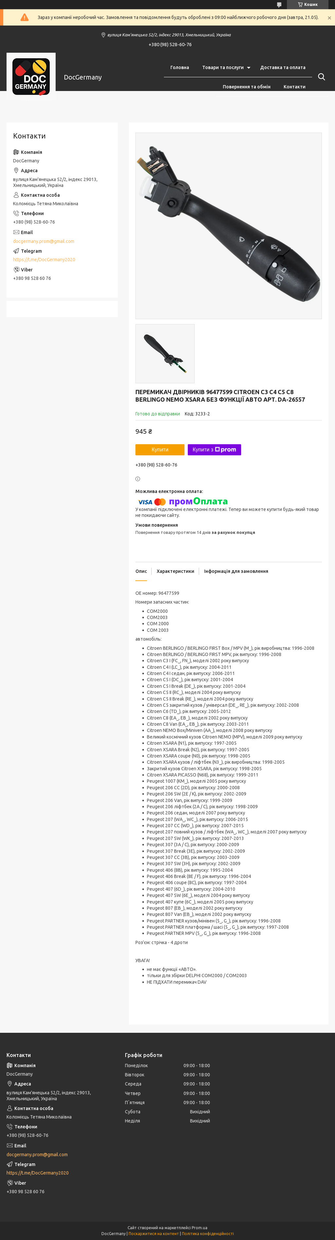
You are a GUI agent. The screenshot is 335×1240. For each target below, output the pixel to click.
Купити (159, 449)
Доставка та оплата (283, 67)
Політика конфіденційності (208, 1233)
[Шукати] (320, 76)
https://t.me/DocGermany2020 (44, 259)
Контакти (295, 86)
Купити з (214, 450)
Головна (179, 67)
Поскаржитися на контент (154, 1233)
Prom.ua (199, 1228)
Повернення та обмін (247, 86)
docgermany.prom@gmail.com (43, 241)
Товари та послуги (223, 67)
